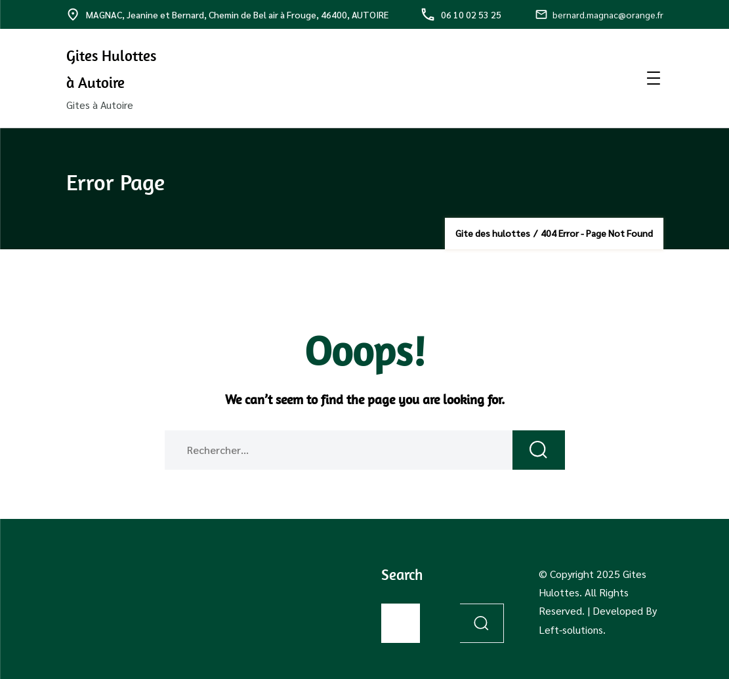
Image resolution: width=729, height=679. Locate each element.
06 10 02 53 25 (461, 14)
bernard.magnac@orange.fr (599, 14)
